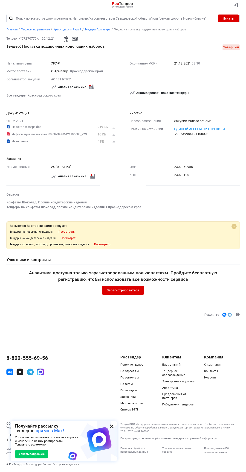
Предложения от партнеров (174, 397)
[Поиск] (11, 19)
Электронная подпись (178, 382)
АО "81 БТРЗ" (61, 80)
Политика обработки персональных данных (134, 451)
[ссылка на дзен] (20, 372)
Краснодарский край (86, 72)
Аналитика (170, 388)
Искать (228, 19)
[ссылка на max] (40, 372)
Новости (210, 378)
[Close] (233, 227)
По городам (128, 391)
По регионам (129, 378)
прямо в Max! (50, 430)
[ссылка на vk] (9, 372)
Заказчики (128, 397)
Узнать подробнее (31, 454)
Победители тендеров (178, 405)
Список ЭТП (129, 410)
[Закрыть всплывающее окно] (111, 426)
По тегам (126, 384)
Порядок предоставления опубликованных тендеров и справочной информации (168, 439)
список (223, 452)
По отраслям (129, 371)
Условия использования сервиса (176, 451)
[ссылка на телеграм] (30, 372)
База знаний (171, 365)
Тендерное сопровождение (173, 373)
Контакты (211, 371)
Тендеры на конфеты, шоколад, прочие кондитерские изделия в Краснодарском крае (73, 208)
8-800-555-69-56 (27, 358)
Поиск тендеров (131, 365)
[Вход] (235, 5)
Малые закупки (131, 404)
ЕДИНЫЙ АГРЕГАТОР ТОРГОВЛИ (199, 130)
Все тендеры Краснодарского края (33, 96)
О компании (213, 365)
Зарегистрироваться (123, 291)
